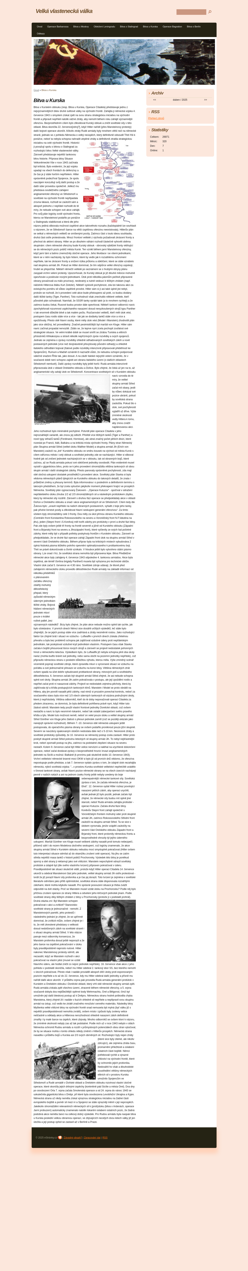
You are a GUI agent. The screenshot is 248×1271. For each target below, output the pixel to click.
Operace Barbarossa (57, 26)
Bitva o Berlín (194, 26)
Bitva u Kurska (150, 26)
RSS (105, 1137)
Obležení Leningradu (104, 26)
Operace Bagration (172, 26)
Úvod (39, 26)
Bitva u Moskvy (81, 26)
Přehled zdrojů (156, 118)
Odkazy (41, 33)
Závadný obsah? (73, 1137)
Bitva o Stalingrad (129, 26)
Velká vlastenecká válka (64, 11)
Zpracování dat (92, 1137)
